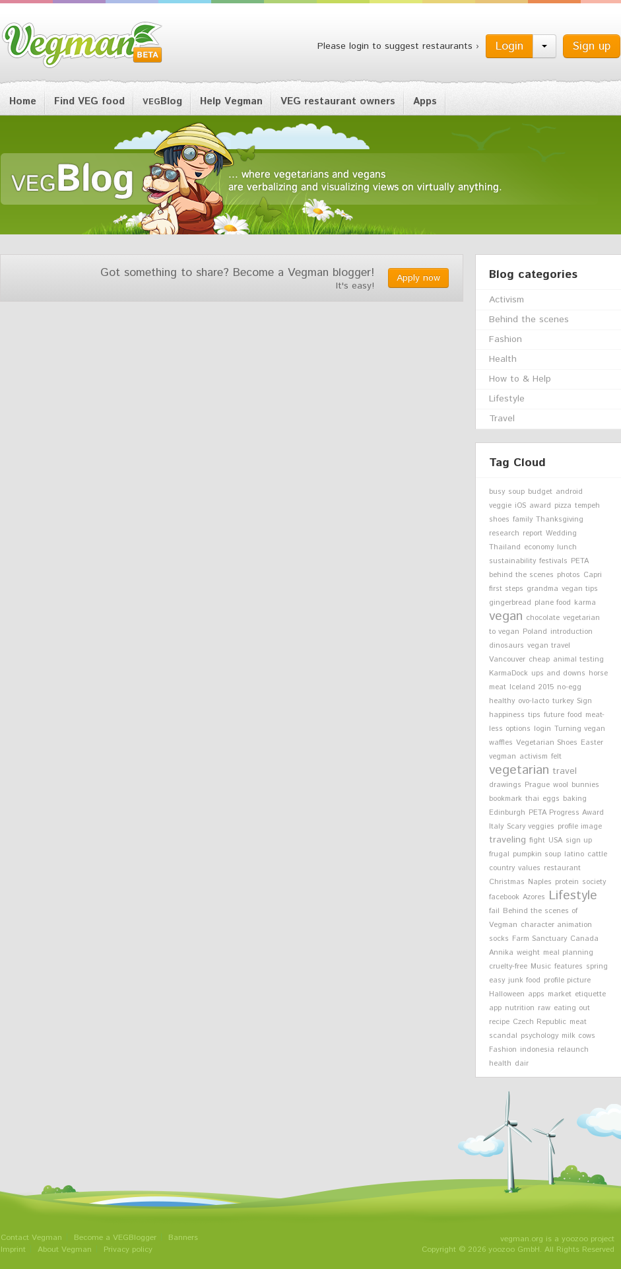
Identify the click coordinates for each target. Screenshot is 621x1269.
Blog (162, 101)
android (569, 492)
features (568, 966)
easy (497, 980)
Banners (183, 1237)
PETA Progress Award (566, 812)
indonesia (537, 1050)
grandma (542, 589)
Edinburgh (507, 812)
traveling (507, 839)
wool (560, 785)
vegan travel (548, 645)
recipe (499, 1022)
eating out (572, 1008)
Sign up (591, 46)
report (532, 533)
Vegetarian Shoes (546, 742)
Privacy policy (128, 1249)
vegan (506, 616)
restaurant (562, 868)
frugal (499, 854)
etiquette (590, 994)
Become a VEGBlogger (115, 1237)
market (560, 994)
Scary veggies (530, 826)
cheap (539, 659)
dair (522, 1063)
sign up (579, 840)
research (504, 533)
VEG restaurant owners (337, 101)
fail (494, 911)
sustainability (512, 561)
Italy (496, 826)
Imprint (13, 1249)
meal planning (568, 952)
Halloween (507, 994)
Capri (592, 575)
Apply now (418, 278)
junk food (524, 980)
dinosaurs (506, 645)
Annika (501, 952)
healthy (502, 701)
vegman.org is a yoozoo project (557, 1239)
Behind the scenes (529, 319)
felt (556, 756)
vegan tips (580, 589)
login (542, 729)
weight (528, 952)
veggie (500, 505)
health (500, 1063)
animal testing (578, 659)
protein (567, 882)
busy (497, 492)
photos (568, 575)
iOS (520, 505)
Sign (584, 701)
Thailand (505, 547)
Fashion (505, 339)
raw (544, 1008)
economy (539, 547)
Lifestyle (507, 398)
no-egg (569, 687)
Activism (506, 299)
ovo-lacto (533, 701)
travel (564, 771)
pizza (563, 505)
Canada (584, 939)
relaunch (573, 1050)
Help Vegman (231, 101)
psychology (539, 1036)
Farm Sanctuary (539, 939)
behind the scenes (521, 575)
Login (509, 46)
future (554, 715)
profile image (580, 826)
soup (516, 492)
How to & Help (520, 379)
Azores (534, 897)
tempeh (587, 505)
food (575, 715)
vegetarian (519, 770)
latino (574, 854)
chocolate (543, 618)
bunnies (585, 785)
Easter (592, 742)
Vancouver (507, 659)
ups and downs (558, 673)
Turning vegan (579, 729)
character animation (556, 925)
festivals (553, 561)
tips (534, 715)
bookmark (505, 799)
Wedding (561, 533)
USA (555, 840)
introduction (571, 632)
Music (541, 966)
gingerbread (510, 603)
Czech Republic (539, 1022)
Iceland (522, 687)
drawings (505, 785)
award (540, 505)
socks (499, 939)
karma (585, 603)
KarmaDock (508, 673)
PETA (580, 561)
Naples (540, 882)
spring (597, 966)
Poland (535, 632)
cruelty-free (508, 966)
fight (537, 840)
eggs (551, 799)
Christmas (507, 882)
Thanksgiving (559, 519)
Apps (425, 101)
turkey (562, 701)
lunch (567, 547)
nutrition (520, 1008)
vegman (502, 756)
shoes (499, 519)
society (594, 882)
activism (533, 756)
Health (503, 359)
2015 (546, 687)
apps (536, 994)
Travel (502, 418)
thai (532, 799)
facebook (504, 897)
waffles (501, 742)
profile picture (567, 980)
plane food (553, 603)
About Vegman (65, 1249)
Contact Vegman (31, 1237)
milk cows (578, 1036)
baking (575, 799)
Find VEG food (89, 101)
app (495, 1008)
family (523, 519)
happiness (507, 715)
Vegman (82, 45)
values (529, 868)
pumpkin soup (537, 854)
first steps (506, 589)
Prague (537, 785)
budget (540, 492)
